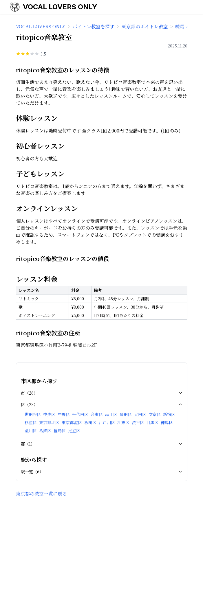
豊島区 (60, 430)
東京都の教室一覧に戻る (41, 493)
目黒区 (152, 422)
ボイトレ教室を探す (93, 26)
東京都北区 (49, 422)
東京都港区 (72, 422)
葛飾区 (45, 430)
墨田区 (126, 414)
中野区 (64, 414)
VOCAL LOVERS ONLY (60, 7)
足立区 (74, 430)
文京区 (155, 414)
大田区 (140, 414)
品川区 (111, 414)
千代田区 (80, 414)
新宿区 (169, 414)
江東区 (123, 422)
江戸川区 (107, 422)
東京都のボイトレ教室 (145, 26)
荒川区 (31, 430)
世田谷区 (33, 414)
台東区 (97, 414)
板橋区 (90, 422)
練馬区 (167, 422)
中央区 (49, 414)
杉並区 (31, 422)
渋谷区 (138, 422)
